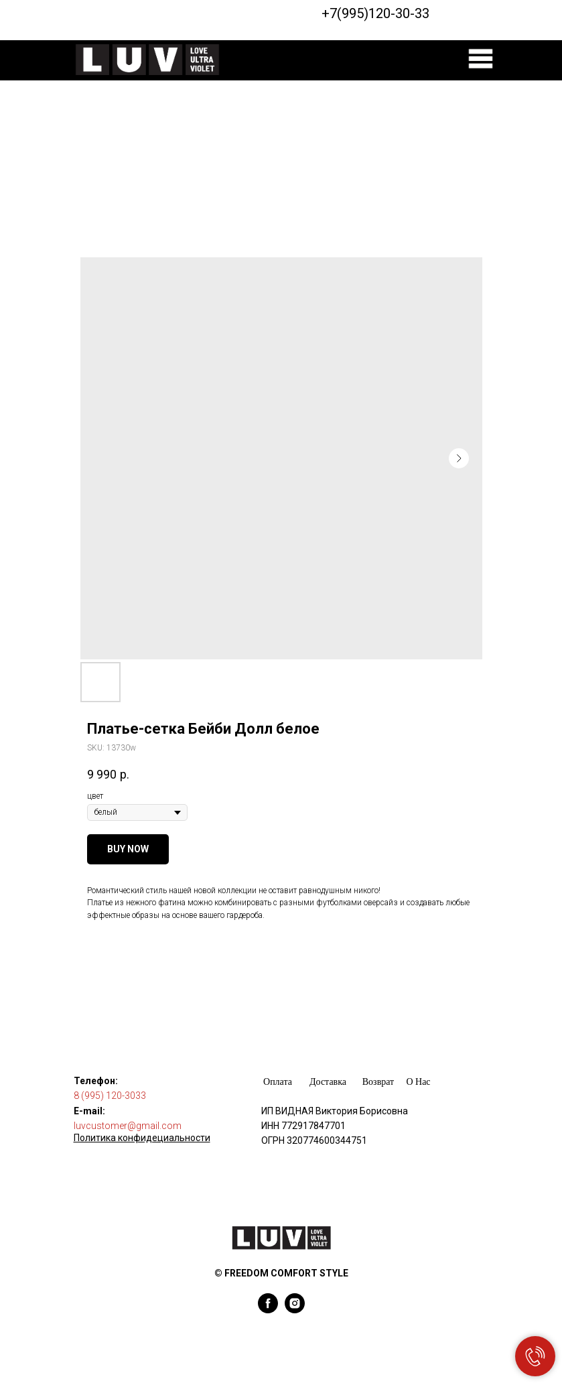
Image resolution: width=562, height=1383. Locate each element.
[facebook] (268, 1309)
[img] (480, 58)
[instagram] (295, 1309)
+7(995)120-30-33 (375, 13)
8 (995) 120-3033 (110, 1095)
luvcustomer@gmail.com (128, 1125)
